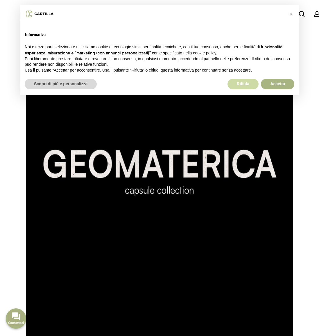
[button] (291, 14)
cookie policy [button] (204, 53)
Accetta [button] (277, 83)
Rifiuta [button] (243, 83)
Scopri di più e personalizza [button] (60, 83)
